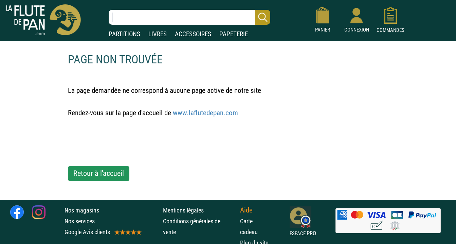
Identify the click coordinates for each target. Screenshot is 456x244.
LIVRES (157, 34)
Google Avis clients (103, 232)
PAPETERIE (233, 34)
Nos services (80, 221)
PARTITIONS (124, 34)
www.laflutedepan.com (205, 113)
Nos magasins (82, 210)
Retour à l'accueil (98, 173)
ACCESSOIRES (193, 34)
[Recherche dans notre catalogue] (189, 17)
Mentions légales (183, 210)
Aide (246, 210)
